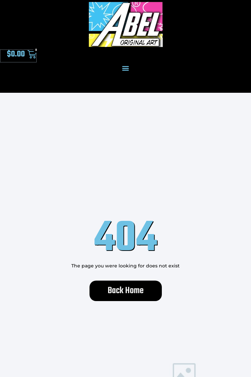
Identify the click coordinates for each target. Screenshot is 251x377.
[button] (125, 67)
